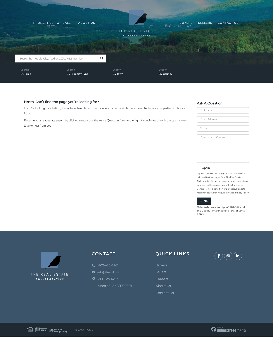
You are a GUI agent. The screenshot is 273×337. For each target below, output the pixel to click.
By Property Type (80, 75)
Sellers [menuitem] (205, 23)
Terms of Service (240, 211)
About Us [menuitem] (86, 23)
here (82, 120)
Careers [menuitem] (161, 279)
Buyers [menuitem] (186, 23)
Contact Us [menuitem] (228, 23)
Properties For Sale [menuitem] (53, 23)
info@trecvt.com (108, 272)
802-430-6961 (106, 266)
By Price (26, 75)
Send (204, 201)
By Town (119, 75)
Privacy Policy (241, 192)
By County (167, 75)
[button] (102, 58)
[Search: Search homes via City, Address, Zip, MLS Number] (56, 58)
